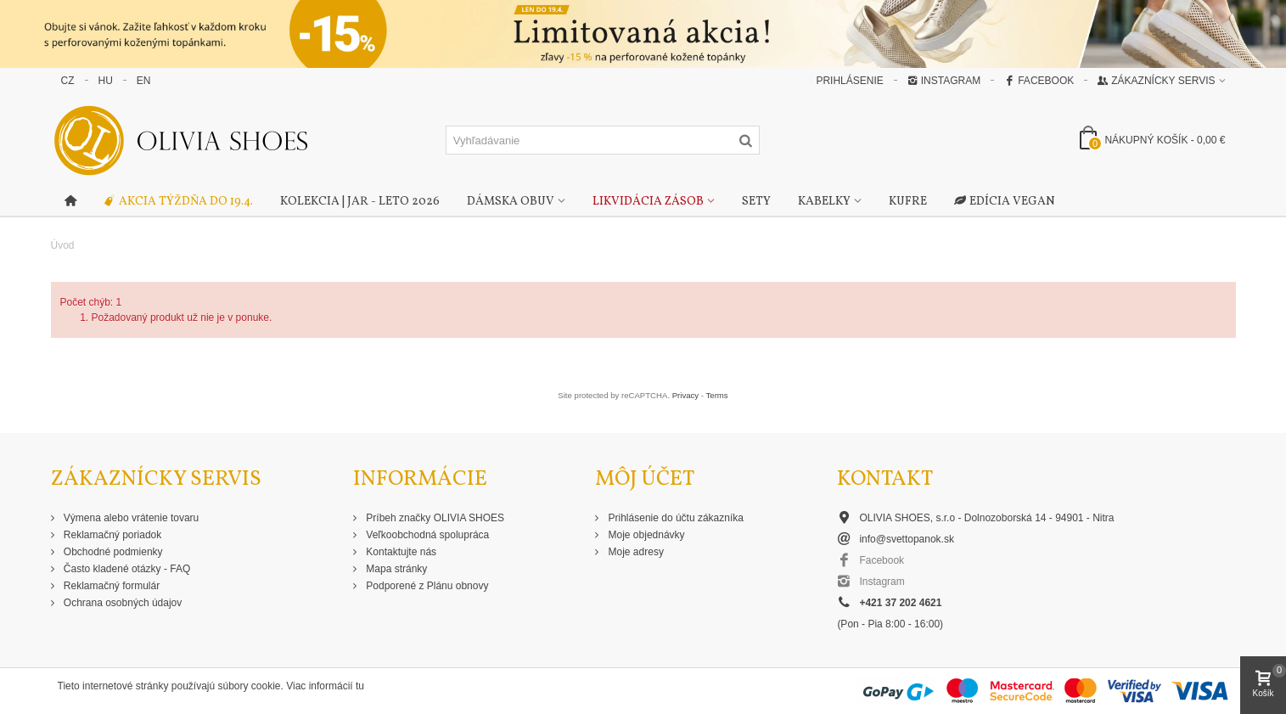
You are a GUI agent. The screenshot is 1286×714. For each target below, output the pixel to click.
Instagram (943, 81)
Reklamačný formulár (110, 586)
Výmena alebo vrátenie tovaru (130, 518)
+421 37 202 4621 (900, 603)
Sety (756, 202)
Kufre (908, 202)
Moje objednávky (644, 535)
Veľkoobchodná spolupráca (426, 535)
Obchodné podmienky (112, 552)
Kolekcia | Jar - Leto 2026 (360, 202)
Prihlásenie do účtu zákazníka (674, 518)
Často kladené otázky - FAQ (126, 569)
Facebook (1039, 81)
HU (105, 81)
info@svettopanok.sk (906, 539)
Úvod (63, 245)
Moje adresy (634, 552)
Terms (717, 395)
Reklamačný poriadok (111, 535)
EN (144, 81)
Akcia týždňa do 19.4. (178, 202)
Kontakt (885, 479)
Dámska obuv (510, 202)
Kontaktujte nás (399, 552)
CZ (68, 81)
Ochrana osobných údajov (122, 603)
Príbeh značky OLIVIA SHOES (433, 518)
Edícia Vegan (1004, 202)
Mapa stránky (395, 569)
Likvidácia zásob (648, 202)
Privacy (685, 395)
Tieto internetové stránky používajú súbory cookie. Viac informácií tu (211, 686)
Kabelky (824, 202)
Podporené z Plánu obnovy (425, 586)
